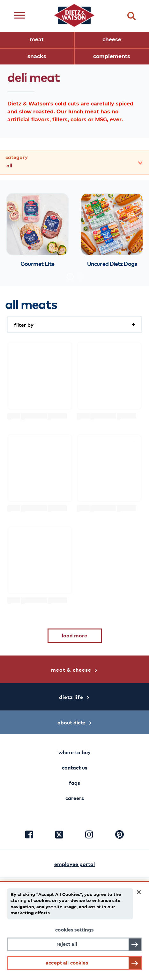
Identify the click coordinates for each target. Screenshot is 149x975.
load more (74, 635)
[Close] (139, 892)
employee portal (74, 863)
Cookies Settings (74, 930)
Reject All (66, 944)
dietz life (74, 696)
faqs (74, 782)
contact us (74, 767)
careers (74, 797)
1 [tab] (70, 276)
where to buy (74, 752)
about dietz (74, 722)
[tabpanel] (37, 231)
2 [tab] (79, 276)
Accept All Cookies (67, 963)
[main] (74, 928)
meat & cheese (74, 669)
